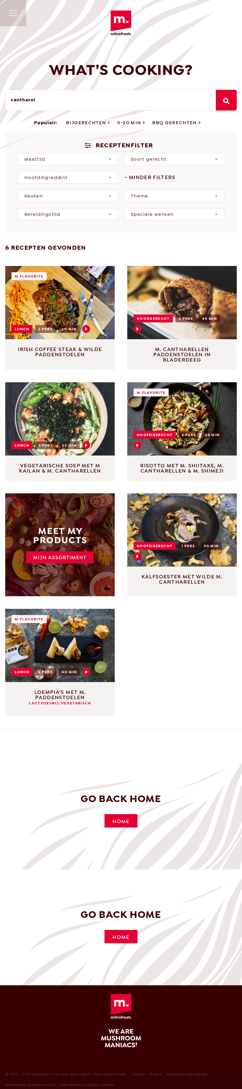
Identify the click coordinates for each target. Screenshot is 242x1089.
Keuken (33, 196)
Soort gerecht (149, 160)
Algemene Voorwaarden (186, 1075)
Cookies (138, 1075)
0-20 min (129, 123)
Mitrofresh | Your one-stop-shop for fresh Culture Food (121, 23)
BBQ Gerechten (174, 123)
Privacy (155, 1075)
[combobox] (110, 100)
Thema (139, 196)
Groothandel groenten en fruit (30, 1085)
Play (86, 329)
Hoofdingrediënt (46, 178)
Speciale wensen (152, 215)
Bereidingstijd (42, 215)
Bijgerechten (86, 123)
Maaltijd (35, 160)
